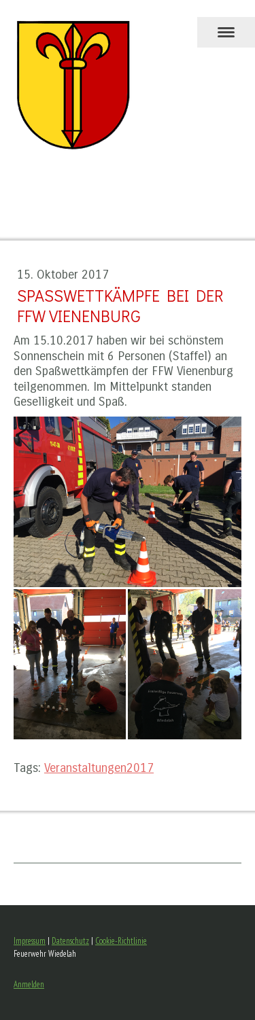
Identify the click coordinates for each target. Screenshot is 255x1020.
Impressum (30, 941)
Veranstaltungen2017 (99, 767)
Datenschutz (70, 941)
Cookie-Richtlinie (121, 941)
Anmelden (29, 984)
